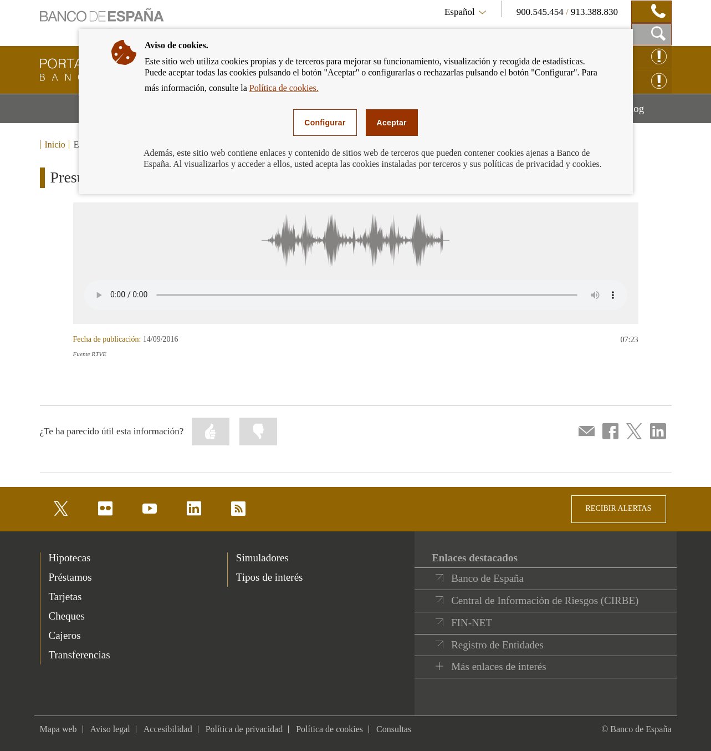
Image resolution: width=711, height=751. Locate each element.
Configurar (324, 122)
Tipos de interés (269, 577)
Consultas (393, 729)
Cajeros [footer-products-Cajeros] (65, 635)
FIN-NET (471, 622)
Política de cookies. (284, 88)
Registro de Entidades (497, 645)
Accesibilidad (168, 729)
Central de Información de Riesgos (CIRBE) (544, 600)
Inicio (55, 144)
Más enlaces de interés (498, 666)
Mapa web (58, 729)
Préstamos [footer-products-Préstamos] (70, 577)
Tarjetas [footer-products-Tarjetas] (65, 596)
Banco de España (487, 578)
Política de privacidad (244, 729)
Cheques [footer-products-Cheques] (67, 616)
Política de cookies (329, 729)
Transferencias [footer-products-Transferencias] (79, 655)
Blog (647, 112)
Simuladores (262, 558)
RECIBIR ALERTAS (619, 508)
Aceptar (392, 122)
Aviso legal (110, 729)
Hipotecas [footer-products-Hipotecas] (70, 558)
